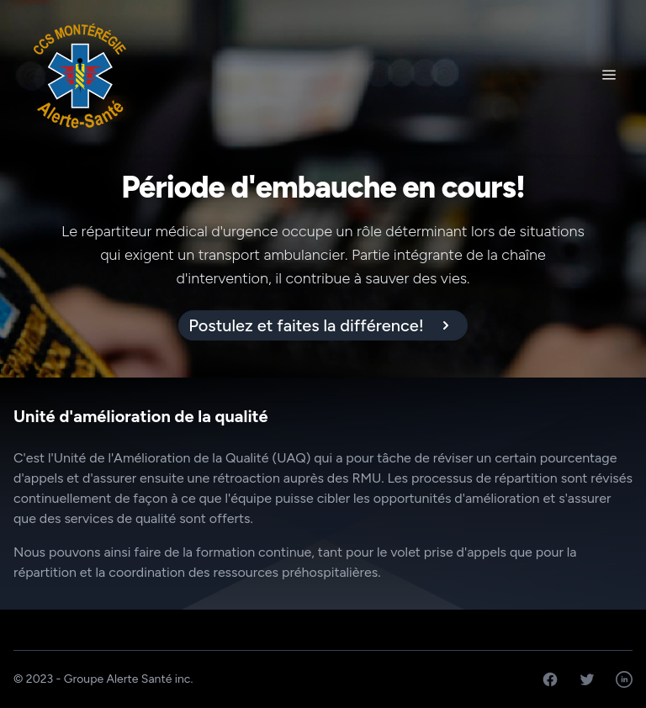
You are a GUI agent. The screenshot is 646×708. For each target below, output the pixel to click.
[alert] (323, 325)
